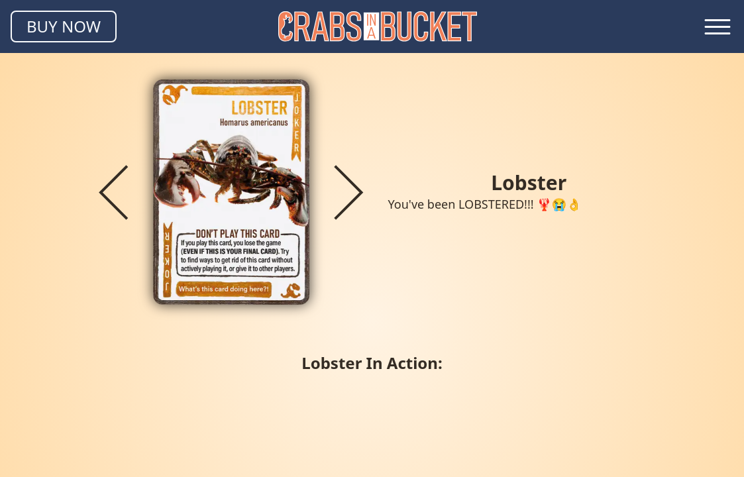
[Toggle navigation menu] (717, 26)
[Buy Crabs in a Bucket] (64, 26)
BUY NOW (64, 26)
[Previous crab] (113, 192)
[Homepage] (377, 26)
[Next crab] (348, 192)
